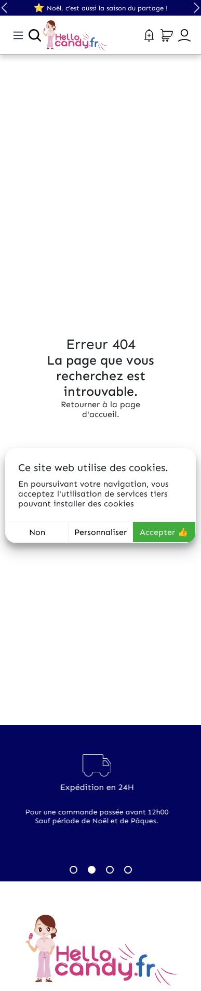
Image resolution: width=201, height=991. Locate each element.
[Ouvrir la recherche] (35, 35)
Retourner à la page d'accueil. (100, 409)
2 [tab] (92, 870)
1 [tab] (73, 870)
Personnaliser (100, 532)
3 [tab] (110, 870)
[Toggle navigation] (18, 35)
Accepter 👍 (164, 532)
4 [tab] (128, 870)
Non (37, 532)
